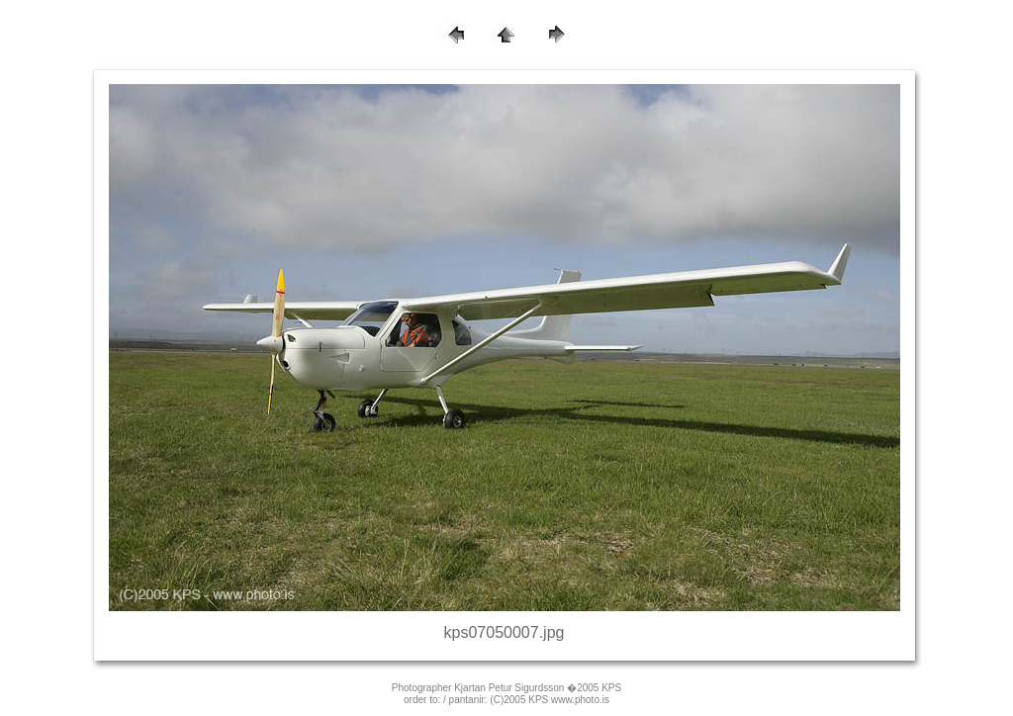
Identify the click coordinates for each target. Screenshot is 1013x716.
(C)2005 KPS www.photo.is (549, 699)
